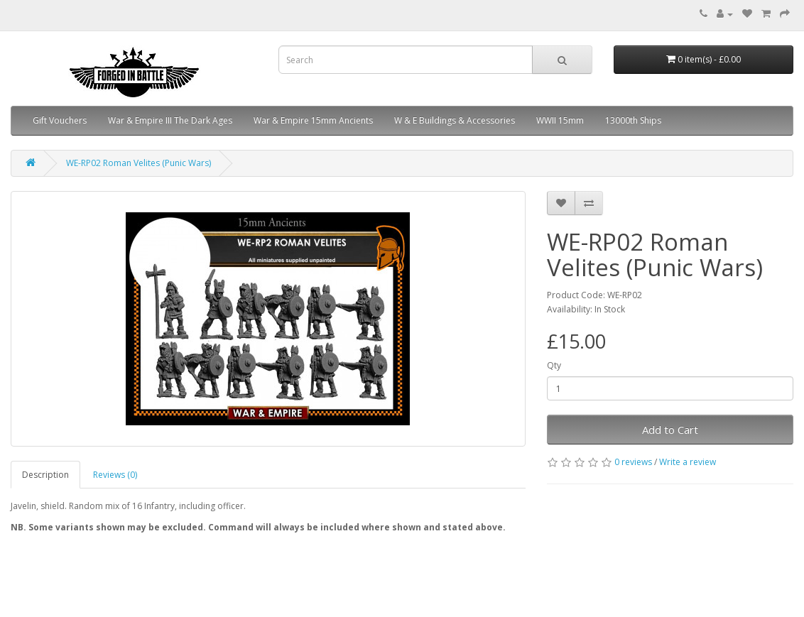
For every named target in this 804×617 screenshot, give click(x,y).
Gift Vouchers (60, 120)
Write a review (687, 462)
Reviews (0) (115, 475)
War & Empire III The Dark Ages (170, 120)
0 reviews (633, 462)
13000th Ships (633, 120)
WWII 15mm (560, 120)
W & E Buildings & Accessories (454, 120)
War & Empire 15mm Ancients (313, 120)
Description (45, 475)
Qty (554, 365)
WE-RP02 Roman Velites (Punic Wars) (138, 163)
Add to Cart (670, 429)
